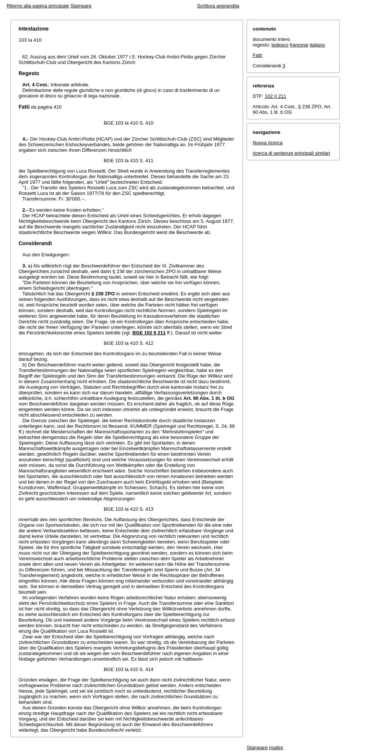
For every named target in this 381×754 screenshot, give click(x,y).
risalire (276, 747)
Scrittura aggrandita (218, 6)
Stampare (80, 6)
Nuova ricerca (267, 142)
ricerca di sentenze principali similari (291, 153)
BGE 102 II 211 (149, 333)
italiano (317, 45)
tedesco (280, 45)
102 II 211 (275, 96)
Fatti (257, 55)
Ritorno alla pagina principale (38, 6)
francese (299, 45)
